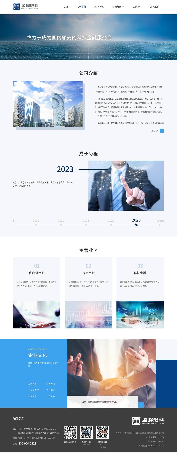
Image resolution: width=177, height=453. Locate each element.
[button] (135, 406)
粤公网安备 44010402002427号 (151, 447)
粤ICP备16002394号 (156, 442)
